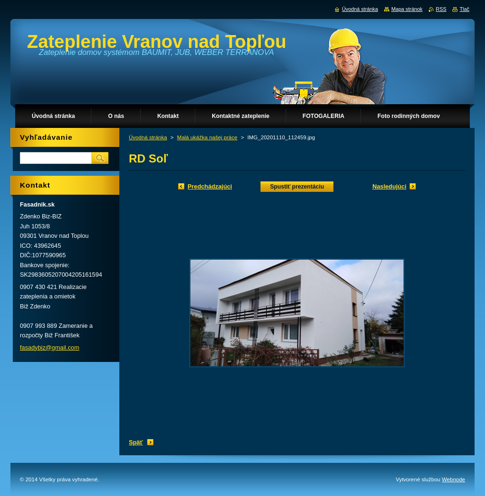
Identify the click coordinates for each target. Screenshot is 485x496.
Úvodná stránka (148, 137)
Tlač (464, 9)
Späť (136, 442)
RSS (441, 9)
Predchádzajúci (210, 186)
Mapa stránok (406, 9)
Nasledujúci (389, 186)
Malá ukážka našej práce (207, 137)
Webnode (453, 479)
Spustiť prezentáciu (297, 186)
